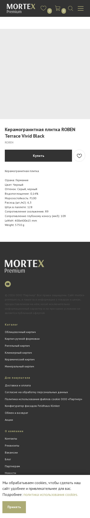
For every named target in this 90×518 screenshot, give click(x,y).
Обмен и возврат (16, 413)
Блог (8, 459)
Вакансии (11, 452)
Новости (10, 473)
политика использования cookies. (51, 494)
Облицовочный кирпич (20, 332)
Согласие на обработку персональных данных (36, 392)
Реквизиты (12, 445)
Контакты (11, 438)
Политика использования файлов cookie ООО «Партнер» (43, 399)
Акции (9, 420)
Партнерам (12, 466)
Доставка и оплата (18, 385)
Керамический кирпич (20, 359)
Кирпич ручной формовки (22, 338)
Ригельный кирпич (17, 345)
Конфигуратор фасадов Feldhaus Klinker (32, 406)
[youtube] (8, 284)
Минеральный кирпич (19, 366)
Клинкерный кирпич (18, 352)
